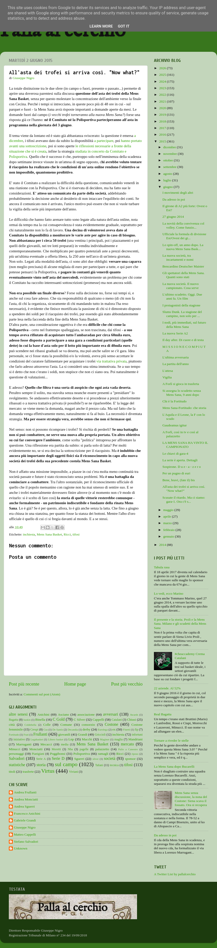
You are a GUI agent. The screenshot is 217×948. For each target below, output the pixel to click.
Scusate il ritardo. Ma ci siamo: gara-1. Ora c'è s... (183, 499)
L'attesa (167, 371)
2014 (163, 545)
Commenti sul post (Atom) (41, 694)
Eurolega (103, 729)
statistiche (17, 765)
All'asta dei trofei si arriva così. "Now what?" (183, 489)
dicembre (170, 147)
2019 (163, 114)
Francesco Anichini (27, 813)
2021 (163, 101)
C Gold (59, 719)
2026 (163, 68)
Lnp (71, 739)
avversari (110, 714)
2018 (163, 121)
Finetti (126, 729)
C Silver (79, 719)
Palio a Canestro (128, 749)
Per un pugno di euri (176, 473)
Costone (111, 724)
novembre (170, 154)
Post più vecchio (127, 684)
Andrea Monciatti (26, 799)
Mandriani (135, 739)
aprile (167, 516)
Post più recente (24, 684)
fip (136, 729)
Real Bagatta (162, 714)
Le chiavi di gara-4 (175, 453)
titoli (12, 771)
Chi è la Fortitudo (174, 401)
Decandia (73, 729)
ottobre (168, 160)
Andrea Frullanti (25, 792)
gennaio (169, 536)
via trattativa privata (111, 361)
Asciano (63, 714)
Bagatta (13, 719)
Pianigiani (38, 754)
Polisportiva (81, 754)
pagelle (84, 749)
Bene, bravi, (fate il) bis (178, 480)
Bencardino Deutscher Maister (183, 266)
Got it (123, 26)
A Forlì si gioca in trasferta (180, 384)
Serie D (58, 758)
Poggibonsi (57, 754)
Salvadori (16, 758)
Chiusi (131, 719)
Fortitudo (14, 734)
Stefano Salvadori (26, 841)
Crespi (34, 729)
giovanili (64, 734)
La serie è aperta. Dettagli (180, 460)
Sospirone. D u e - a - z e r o (181, 467)
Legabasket (37, 739)
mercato (127, 744)
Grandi (83, 734)
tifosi (76, 534)
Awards (134, 714)
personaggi (16, 754)
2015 (163, 141)
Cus (46, 729)
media (64, 744)
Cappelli (98, 719)
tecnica (114, 765)
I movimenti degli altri (177, 193)
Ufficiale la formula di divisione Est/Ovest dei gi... (184, 236)
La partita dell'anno (175, 364)
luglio (167, 180)
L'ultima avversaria (175, 357)
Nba (70, 749)
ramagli (103, 754)
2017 (163, 128)
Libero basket (55, 739)
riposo (134, 753)
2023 (163, 88)
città (12, 724)
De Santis (57, 729)
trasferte (28, 771)
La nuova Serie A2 (175, 333)
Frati (26, 734)
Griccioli (100, 734)
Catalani (117, 719)
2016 (163, 134)
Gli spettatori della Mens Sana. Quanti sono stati (183, 275)
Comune (66, 724)
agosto (168, 174)
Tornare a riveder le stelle (171, 740)
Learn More (101, 26)
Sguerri (79, 759)
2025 (163, 75)
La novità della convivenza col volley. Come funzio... (183, 225)
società (109, 758)
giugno (168, 187)
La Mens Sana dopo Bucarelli (174, 766)
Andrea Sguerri (24, 806)
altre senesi (18, 714)
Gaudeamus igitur (174, 425)
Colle (46, 724)
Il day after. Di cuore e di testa (183, 340)
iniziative (19, 739)
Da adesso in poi (173, 199)
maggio (168, 510)
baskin (27, 719)
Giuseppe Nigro (25, 827)
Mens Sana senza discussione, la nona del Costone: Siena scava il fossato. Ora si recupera (191, 799)
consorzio (88, 724)
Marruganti (24, 744)
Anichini (43, 714)
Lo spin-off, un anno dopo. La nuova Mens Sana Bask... (182, 247)
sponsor (130, 759)
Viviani (73, 771)
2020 (163, 108)
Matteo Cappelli (25, 834)
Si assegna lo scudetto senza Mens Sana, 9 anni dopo (181, 393)
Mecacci (46, 744)
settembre (170, 167)
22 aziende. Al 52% (167, 688)
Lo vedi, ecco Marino (168, 593)
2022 (163, 94)
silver (96, 758)
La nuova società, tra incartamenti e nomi (178, 257)
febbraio (169, 530)
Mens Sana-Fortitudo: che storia (184, 408)
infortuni (137, 734)
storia (41, 765)
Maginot (104, 739)
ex (114, 729)
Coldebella (30, 724)
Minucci (14, 749)
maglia (118, 739)
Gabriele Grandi (25, 820)
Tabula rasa (162, 567)
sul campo (66, 764)
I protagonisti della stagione (181, 305)
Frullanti (40, 734)
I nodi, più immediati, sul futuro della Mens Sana (184, 324)
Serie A (41, 759)
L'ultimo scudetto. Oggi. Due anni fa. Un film (182, 296)
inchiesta (29, 534)
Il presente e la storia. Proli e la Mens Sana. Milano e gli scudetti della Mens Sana (180, 623)
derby (86, 729)
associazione (86, 714)
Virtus (48, 771)
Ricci (67, 534)
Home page (75, 684)
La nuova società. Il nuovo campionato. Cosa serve (180, 286)
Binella (40, 719)
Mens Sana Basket (49, 534)
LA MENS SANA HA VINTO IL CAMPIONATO (185, 445)
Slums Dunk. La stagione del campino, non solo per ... (182, 314)
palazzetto (102, 749)
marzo (168, 523)
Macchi (87, 739)
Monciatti (36, 749)
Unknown (20, 848)
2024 (163, 81)
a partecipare (103, 141)
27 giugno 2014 (173, 216)
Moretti (56, 749)
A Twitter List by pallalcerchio (175, 874)
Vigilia (167, 377)
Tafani (99, 765)
